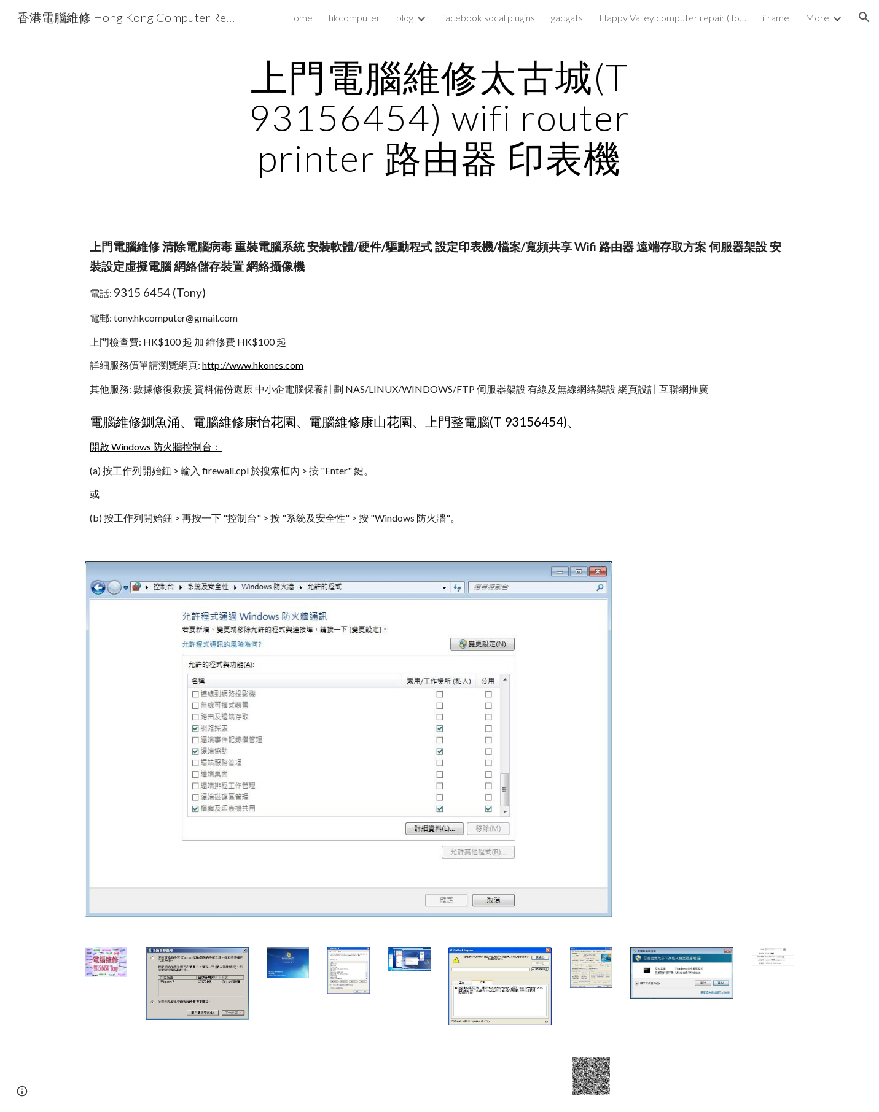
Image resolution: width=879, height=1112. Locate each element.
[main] (439, 117)
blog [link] (404, 17)
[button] (864, 17)
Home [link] (299, 17)
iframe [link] (775, 17)
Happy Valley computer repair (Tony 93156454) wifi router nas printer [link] (672, 17)
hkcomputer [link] (354, 17)
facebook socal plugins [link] (488, 17)
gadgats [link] (567, 17)
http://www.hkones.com (252, 365)
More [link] (817, 17)
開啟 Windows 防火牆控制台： (156, 446)
